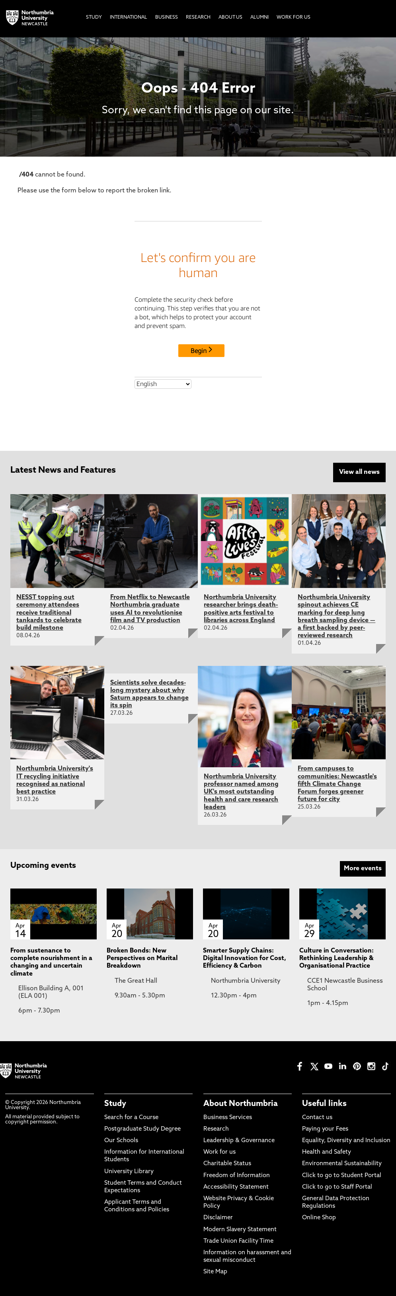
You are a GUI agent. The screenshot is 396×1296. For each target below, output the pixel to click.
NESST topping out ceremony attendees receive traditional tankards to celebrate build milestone (49, 612)
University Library (129, 1172)
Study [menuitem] (94, 17)
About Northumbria (240, 1104)
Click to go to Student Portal (341, 1176)
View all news (359, 472)
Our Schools (121, 1141)
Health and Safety (326, 1152)
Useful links (324, 1104)
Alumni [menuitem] (259, 17)
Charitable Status (227, 1164)
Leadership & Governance (239, 1141)
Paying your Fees (325, 1129)
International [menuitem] (128, 17)
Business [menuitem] (166, 17)
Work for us (219, 1152)
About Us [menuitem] (230, 17)
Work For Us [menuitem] (293, 17)
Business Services (227, 1118)
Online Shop (319, 1218)
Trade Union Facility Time (238, 1241)
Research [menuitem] (198, 17)
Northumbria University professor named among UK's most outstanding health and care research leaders (241, 792)
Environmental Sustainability (342, 1164)
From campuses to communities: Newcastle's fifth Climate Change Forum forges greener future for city (337, 784)
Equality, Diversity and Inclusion (346, 1141)
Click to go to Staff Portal (337, 1187)
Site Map (215, 1272)
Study (115, 1104)
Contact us (317, 1118)
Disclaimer (218, 1218)
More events (363, 868)
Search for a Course (131, 1118)
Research (216, 1129)
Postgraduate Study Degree (142, 1129)
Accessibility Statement (236, 1187)
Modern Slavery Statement (240, 1230)
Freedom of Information (236, 1176)
